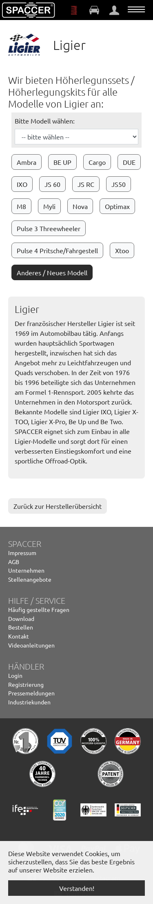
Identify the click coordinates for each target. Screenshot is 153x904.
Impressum (22, 552)
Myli (49, 206)
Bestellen (20, 627)
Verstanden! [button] (76, 888)
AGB (13, 561)
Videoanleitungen (31, 645)
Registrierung (26, 684)
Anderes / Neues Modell (52, 272)
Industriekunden (29, 702)
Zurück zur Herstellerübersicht (57, 506)
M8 (21, 206)
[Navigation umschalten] (136, 9)
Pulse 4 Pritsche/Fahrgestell (57, 250)
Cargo (97, 162)
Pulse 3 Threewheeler (48, 228)
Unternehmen (26, 570)
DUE (129, 162)
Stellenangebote (29, 579)
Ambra (26, 162)
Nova (80, 206)
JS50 (118, 184)
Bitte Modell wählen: (45, 121)
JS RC (86, 184)
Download (21, 618)
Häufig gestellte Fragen (38, 609)
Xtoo (122, 250)
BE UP (62, 162)
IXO (22, 184)
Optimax (117, 206)
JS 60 (52, 184)
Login (15, 675)
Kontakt (18, 636)
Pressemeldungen (31, 693)
